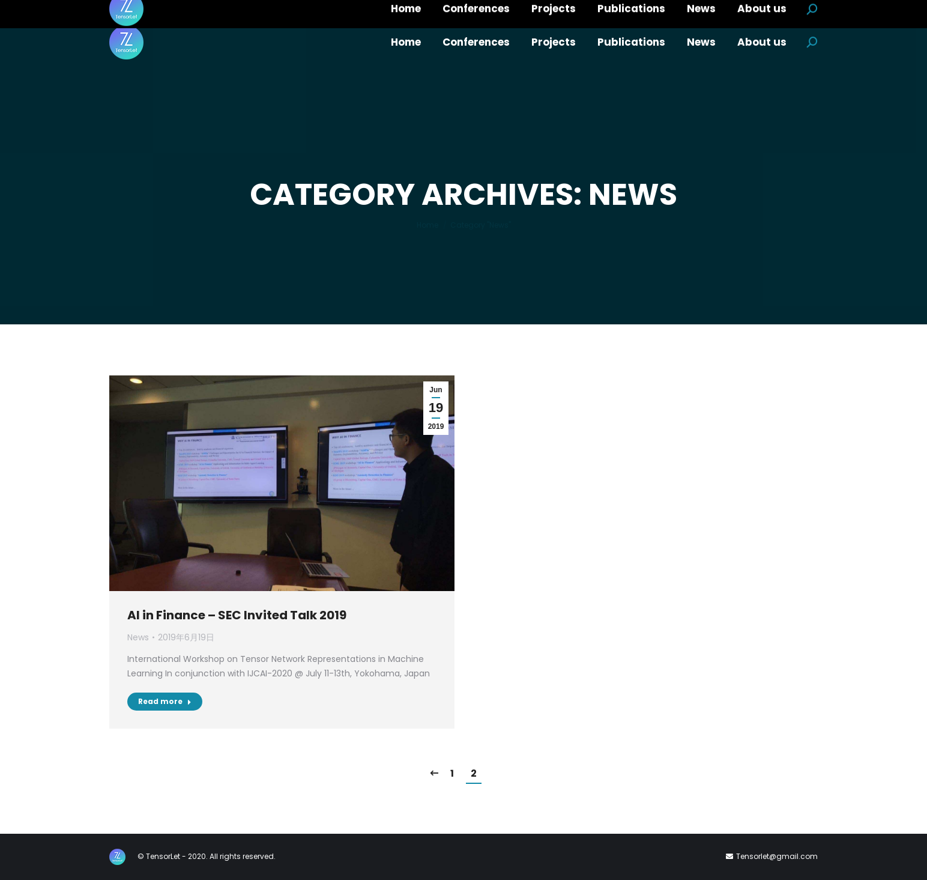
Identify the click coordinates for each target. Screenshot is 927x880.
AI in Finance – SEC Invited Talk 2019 (236, 615)
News (138, 637)
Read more (165, 701)
